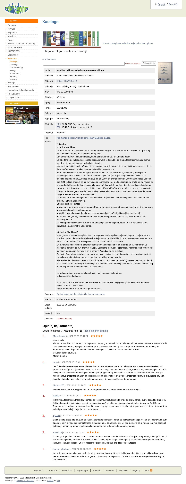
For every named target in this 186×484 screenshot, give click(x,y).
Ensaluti (161, 4)
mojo (55, 362)
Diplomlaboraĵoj (16, 67)
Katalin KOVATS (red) (67, 81)
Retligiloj (13, 79)
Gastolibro (67, 470)
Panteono (14, 76)
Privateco (123, 470)
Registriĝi (173, 4)
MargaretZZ (58, 385)
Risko (10, 40)
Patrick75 (57, 432)
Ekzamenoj (13, 55)
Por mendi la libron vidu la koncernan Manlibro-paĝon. (84, 138)
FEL (58, 127)
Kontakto (53, 470)
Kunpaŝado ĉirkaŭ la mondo (21, 90)
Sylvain (56, 415)
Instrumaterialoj (15, 47)
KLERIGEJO (14, 51)
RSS (146, 470)
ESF (58, 481)
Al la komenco (49, 59)
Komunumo (13, 86)
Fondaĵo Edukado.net (25, 481)
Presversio (39, 470)
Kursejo (11, 82)
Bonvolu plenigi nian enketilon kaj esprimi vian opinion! (128, 43)
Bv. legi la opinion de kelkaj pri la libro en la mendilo (81, 294)
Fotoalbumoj (15, 73)
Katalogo (13, 62)
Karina (56, 396)
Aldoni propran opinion (96, 330)
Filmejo (13, 70)
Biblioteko (12, 58)
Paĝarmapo (82, 470)
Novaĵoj (11, 29)
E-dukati (50, 481)
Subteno (110, 470)
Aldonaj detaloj (149, 63)
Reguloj (136, 470)
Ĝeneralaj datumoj (132, 64)
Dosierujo (14, 65)
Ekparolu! (12, 32)
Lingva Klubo (14, 97)
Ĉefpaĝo (12, 25)
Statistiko (97, 470)
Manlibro (12, 36)
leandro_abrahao (61, 449)
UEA (59, 124)
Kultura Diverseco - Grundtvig (21, 43)
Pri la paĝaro (14, 94)
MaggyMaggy (59, 336)
